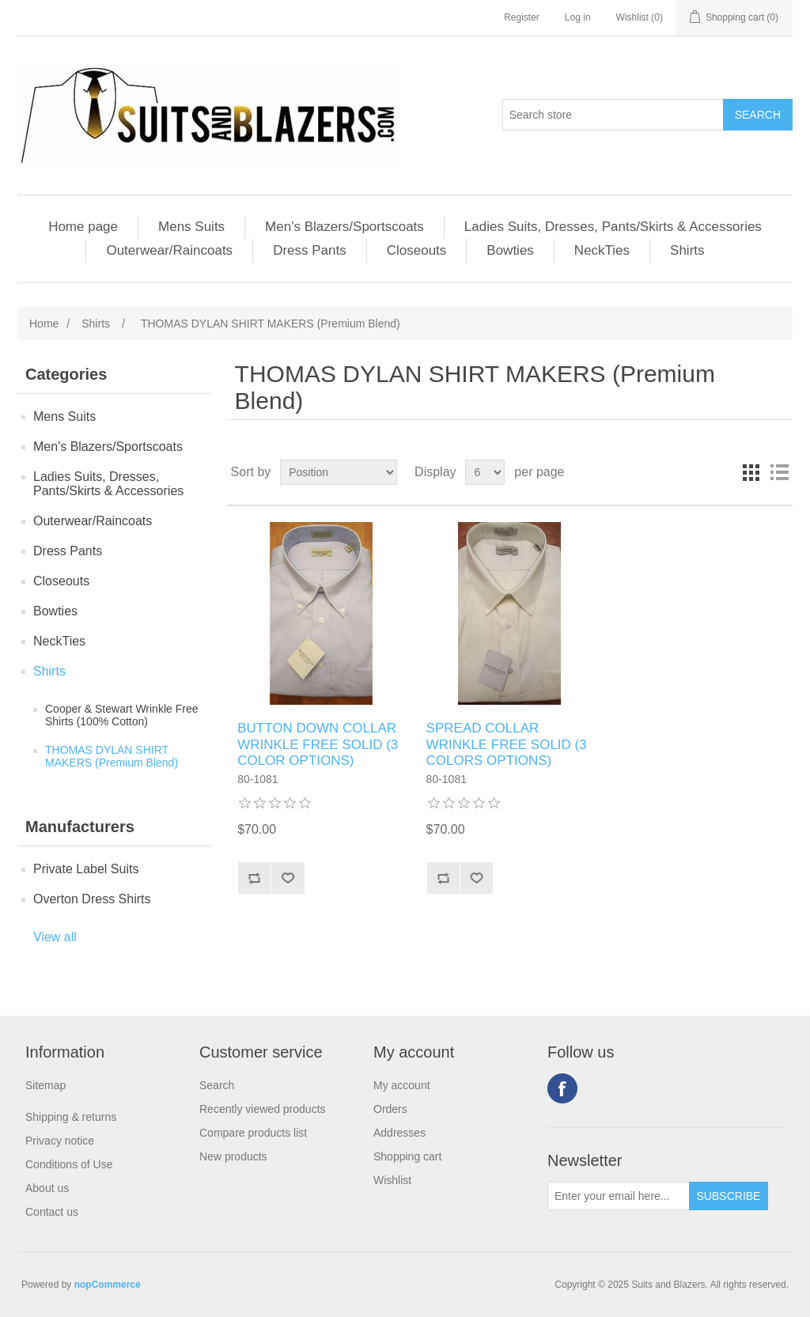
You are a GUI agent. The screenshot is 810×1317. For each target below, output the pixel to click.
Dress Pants (309, 250)
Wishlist (392, 1180)
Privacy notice (59, 1140)
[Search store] (613, 115)
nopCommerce (107, 1284)
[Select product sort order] (338, 472)
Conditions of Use (69, 1164)
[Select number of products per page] (485, 472)
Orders (390, 1109)
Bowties (510, 250)
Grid (750, 472)
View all (55, 937)
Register (521, 17)
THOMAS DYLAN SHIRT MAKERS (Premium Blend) (111, 756)
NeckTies (602, 250)
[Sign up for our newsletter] (618, 1196)
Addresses (399, 1132)
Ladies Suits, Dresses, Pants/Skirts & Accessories (613, 226)
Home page (83, 226)
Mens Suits (191, 226)
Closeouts (417, 250)
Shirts (687, 250)
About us (47, 1188)
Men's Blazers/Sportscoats (344, 226)
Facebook (562, 1088)
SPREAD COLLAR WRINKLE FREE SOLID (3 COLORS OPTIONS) (506, 744)
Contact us (51, 1211)
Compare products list (253, 1132)
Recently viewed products (262, 1109)
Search (216, 1085)
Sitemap (45, 1085)
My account (401, 1085)
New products (233, 1156)
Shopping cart (407, 1156)
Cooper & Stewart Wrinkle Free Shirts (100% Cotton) (121, 715)
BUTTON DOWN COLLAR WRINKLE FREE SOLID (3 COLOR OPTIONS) (317, 744)
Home (44, 323)
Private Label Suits (85, 869)
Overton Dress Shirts (91, 899)
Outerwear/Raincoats (169, 250)
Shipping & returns (70, 1117)
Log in (578, 17)
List (779, 472)
